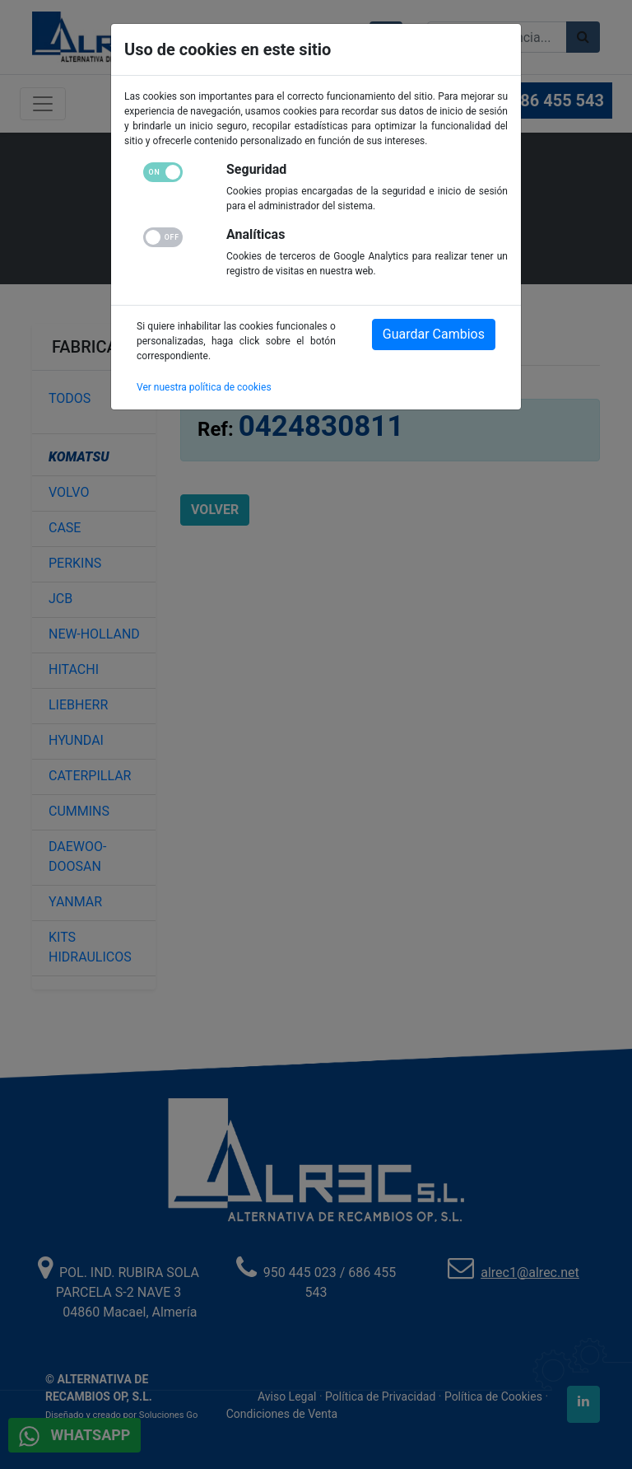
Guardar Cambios (434, 334)
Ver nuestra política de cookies (204, 387)
